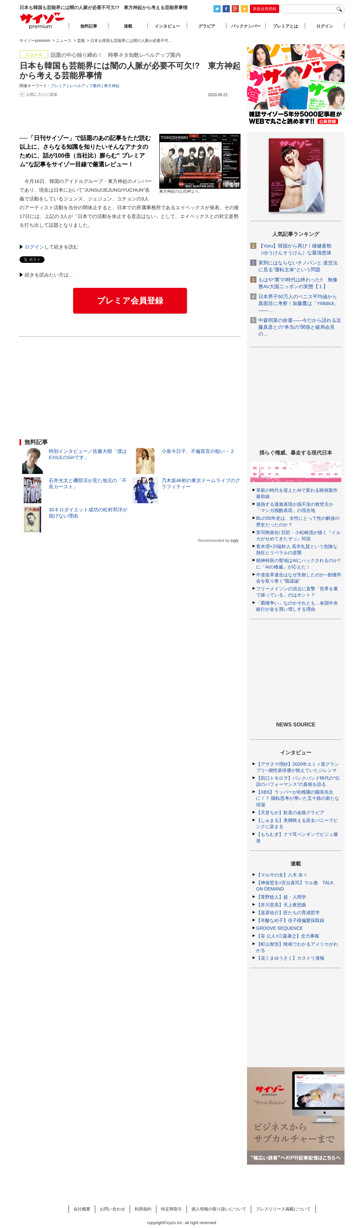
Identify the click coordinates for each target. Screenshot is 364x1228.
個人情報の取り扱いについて (218, 1209)
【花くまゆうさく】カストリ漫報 (290, 958)
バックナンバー (246, 26)
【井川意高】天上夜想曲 (281, 904)
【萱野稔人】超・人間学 (281, 897)
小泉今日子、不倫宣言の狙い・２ (198, 451)
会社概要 (81, 1209)
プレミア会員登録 (130, 300)
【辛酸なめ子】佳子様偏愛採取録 (290, 920)
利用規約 (143, 1209)
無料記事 (88, 26)
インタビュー (167, 26)
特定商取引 (171, 1209)
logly (234, 540)
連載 (128, 26)
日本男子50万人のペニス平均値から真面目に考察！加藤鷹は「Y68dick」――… (298, 303)
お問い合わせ (112, 1209)
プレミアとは (285, 26)
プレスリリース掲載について (283, 1209)
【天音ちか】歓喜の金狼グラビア (290, 812)
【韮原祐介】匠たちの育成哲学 (288, 912)
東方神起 (112, 85)
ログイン (34, 246)
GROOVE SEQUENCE (279, 928)
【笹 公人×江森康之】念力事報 (287, 936)
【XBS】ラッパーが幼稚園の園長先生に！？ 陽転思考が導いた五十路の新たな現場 (297, 798)
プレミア (58, 85)
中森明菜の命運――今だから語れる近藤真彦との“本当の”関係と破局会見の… (299, 327)
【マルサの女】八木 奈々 (281, 874)
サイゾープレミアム (43, 20)
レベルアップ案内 (85, 85)
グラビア (206, 26)
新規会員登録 (264, 8)
